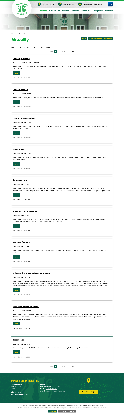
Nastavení (72, 411)
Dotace (48, 48)
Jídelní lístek (86, 10)
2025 (41, 48)
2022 (20, 48)
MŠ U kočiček (63, 10)
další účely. (100, 405)
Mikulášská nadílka (21, 242)
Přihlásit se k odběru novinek (100, 39)
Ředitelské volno (20, 180)
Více (16, 73)
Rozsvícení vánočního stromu (26, 306)
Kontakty (109, 10)
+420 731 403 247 (51, 389)
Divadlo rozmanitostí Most (24, 118)
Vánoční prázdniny (21, 58)
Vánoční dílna (19, 149)
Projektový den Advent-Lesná (26, 211)
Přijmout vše (52, 411)
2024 (34, 48)
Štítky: (13, 48)
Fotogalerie (98, 10)
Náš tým (52, 10)
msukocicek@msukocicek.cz (55, 391)
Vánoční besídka (20, 89)
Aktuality (43, 10)
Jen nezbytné (62, 411)
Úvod (13, 33)
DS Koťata (75, 10)
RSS (83, 39)
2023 (27, 48)
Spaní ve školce (19, 340)
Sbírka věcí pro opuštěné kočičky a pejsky (31, 273)
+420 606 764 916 (54, 387)
